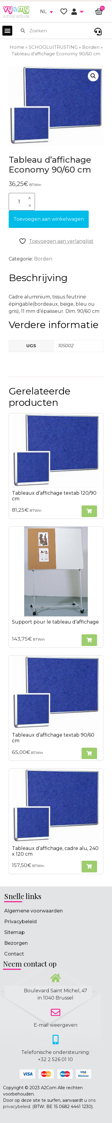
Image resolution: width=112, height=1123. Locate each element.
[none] (46, 12)
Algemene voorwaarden (33, 911)
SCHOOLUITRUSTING (53, 47)
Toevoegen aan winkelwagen (48, 219)
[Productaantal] (22, 202)
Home (17, 47)
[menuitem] (46, 12)
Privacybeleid (20, 921)
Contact (14, 954)
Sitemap (14, 932)
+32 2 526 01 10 (55, 1059)
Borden (90, 47)
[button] (7, 31)
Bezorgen (16, 943)
